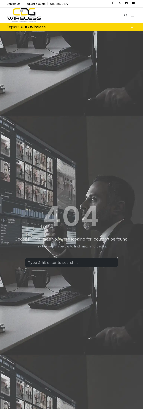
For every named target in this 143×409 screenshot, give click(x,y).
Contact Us (13, 3)
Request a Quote (35, 3)
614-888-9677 (59, 3)
